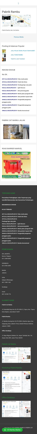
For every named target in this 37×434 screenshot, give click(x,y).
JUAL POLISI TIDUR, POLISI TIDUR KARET (23, 50)
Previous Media (18, 37)
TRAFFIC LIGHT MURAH (18, 59)
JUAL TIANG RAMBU (17, 55)
